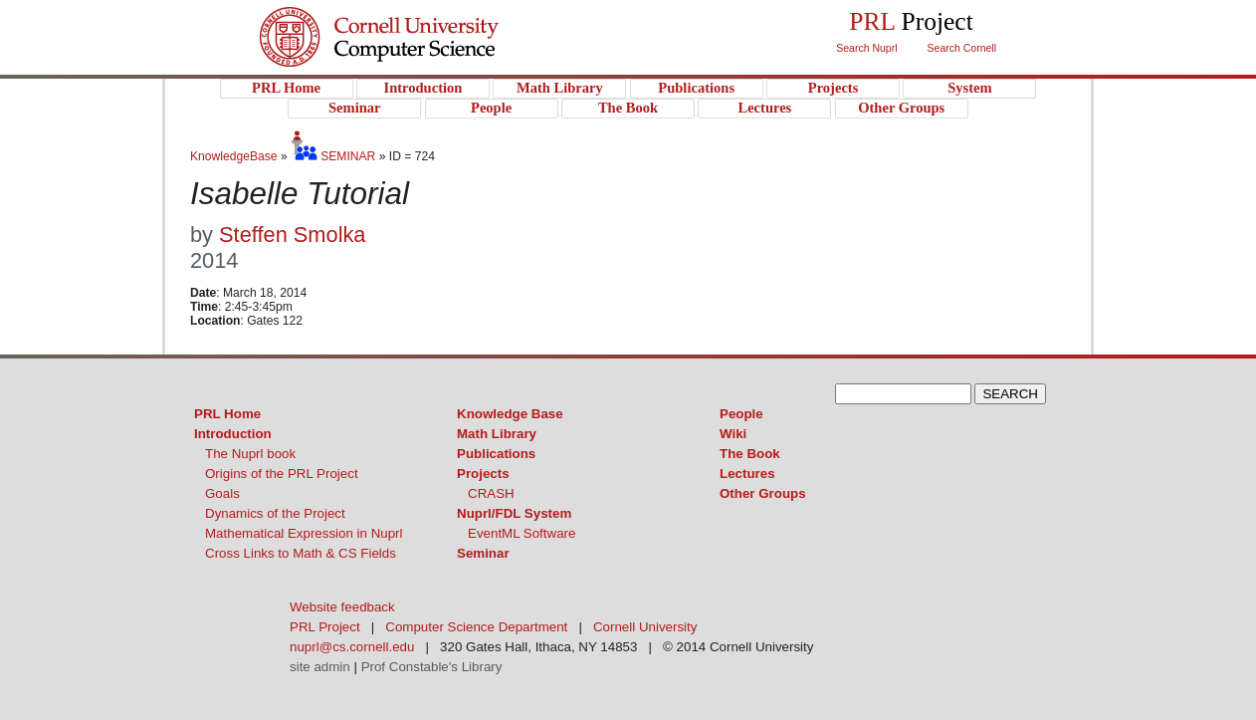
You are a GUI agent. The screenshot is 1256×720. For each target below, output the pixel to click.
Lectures (747, 473)
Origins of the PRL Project (281, 473)
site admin (320, 666)
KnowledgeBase (235, 156)
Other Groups (763, 493)
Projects (483, 473)
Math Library (496, 433)
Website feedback (342, 607)
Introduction (233, 433)
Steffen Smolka (292, 234)
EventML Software (521, 533)
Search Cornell (962, 48)
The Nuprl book (250, 453)
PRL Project (419, 56)
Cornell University (419, 19)
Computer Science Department (476, 626)
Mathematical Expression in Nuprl (304, 533)
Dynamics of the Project (275, 513)
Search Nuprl (866, 48)
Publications (496, 453)
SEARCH (1010, 393)
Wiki (733, 433)
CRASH (491, 493)
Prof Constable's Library (432, 666)
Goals (222, 493)
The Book (750, 453)
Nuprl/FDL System (514, 513)
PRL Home (227, 413)
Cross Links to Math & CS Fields (300, 553)
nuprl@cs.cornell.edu (352, 646)
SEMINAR (333, 156)
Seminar (483, 553)
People (741, 413)
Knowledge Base (510, 413)
